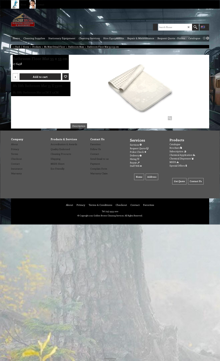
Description (78, 126)
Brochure (176, 147)
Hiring (134, 159)
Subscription (178, 151)
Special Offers (178, 165)
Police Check (138, 151)
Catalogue (175, 144)
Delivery (136, 155)
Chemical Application (182, 155)
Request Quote (139, 148)
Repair (135, 162)
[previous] (204, 38)
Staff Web (136, 165)
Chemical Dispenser (182, 158)
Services (136, 144)
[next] (207, 38)
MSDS (174, 162)
